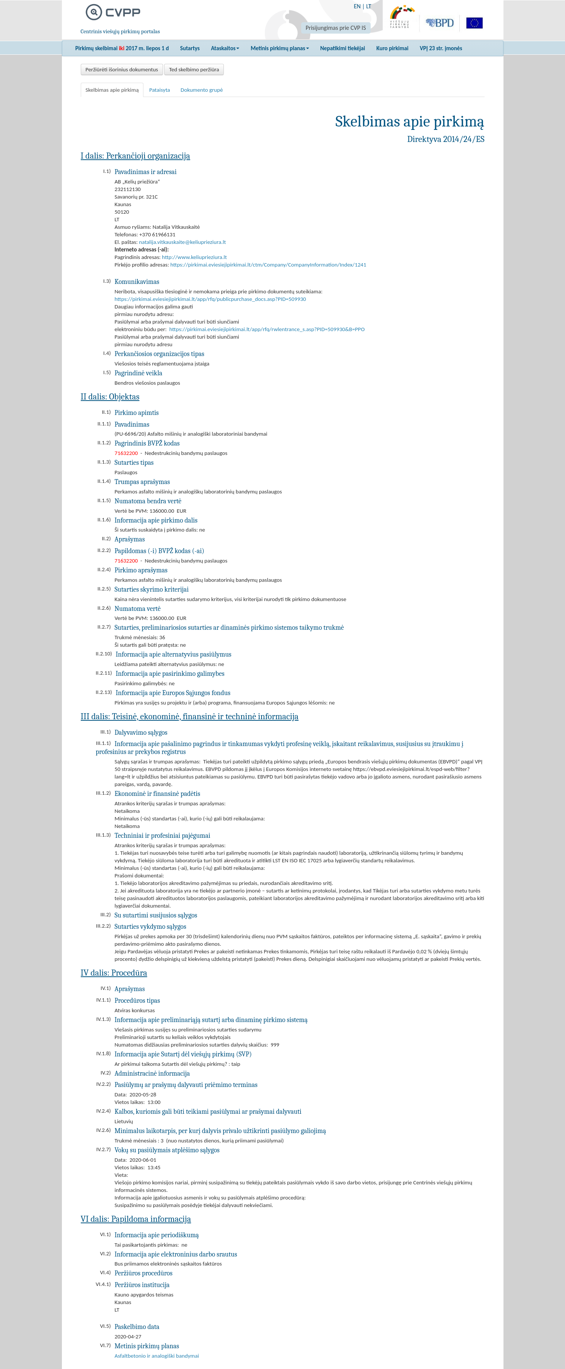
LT (368, 6)
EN (357, 6)
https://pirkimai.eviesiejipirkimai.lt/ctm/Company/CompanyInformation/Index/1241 (268, 264)
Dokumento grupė (202, 89)
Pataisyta (159, 89)
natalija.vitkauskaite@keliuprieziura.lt (182, 242)
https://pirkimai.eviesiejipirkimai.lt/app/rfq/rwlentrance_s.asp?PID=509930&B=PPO (267, 329)
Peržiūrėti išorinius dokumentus (122, 69)
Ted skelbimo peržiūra (194, 69)
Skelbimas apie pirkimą (112, 89)
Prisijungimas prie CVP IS (336, 27)
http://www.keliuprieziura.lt (194, 257)
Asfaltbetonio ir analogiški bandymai (157, 1355)
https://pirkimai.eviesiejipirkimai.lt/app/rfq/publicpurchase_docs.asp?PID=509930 (210, 299)
